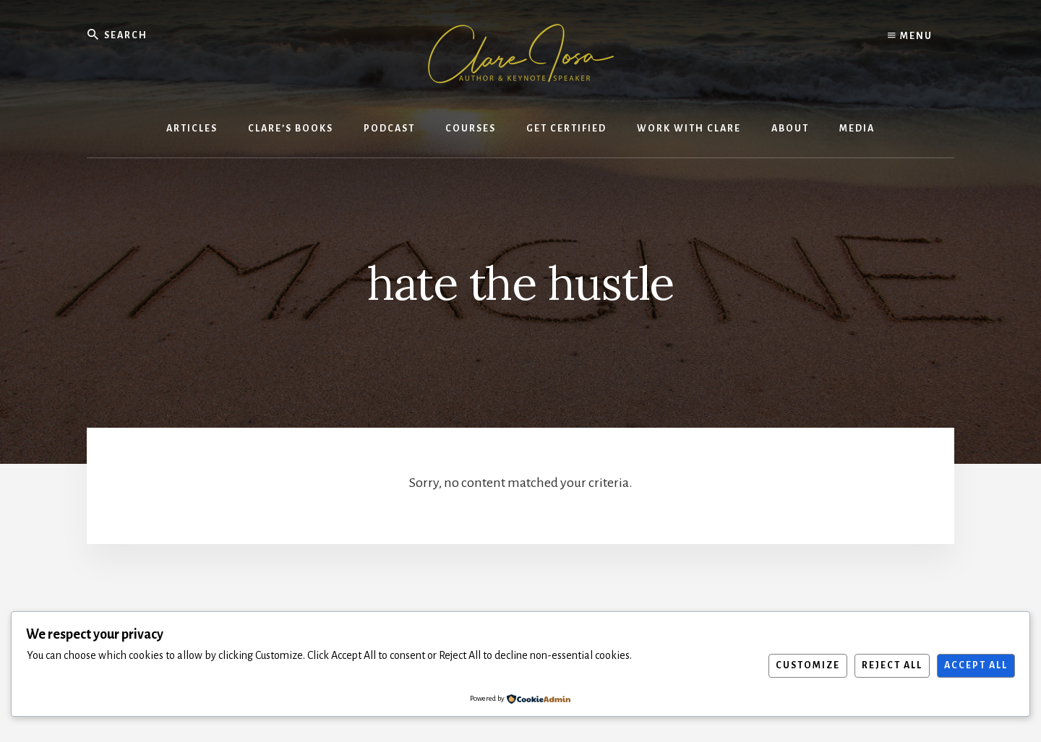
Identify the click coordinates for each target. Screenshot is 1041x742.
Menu (910, 36)
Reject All (892, 665)
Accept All (976, 665)
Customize (808, 665)
